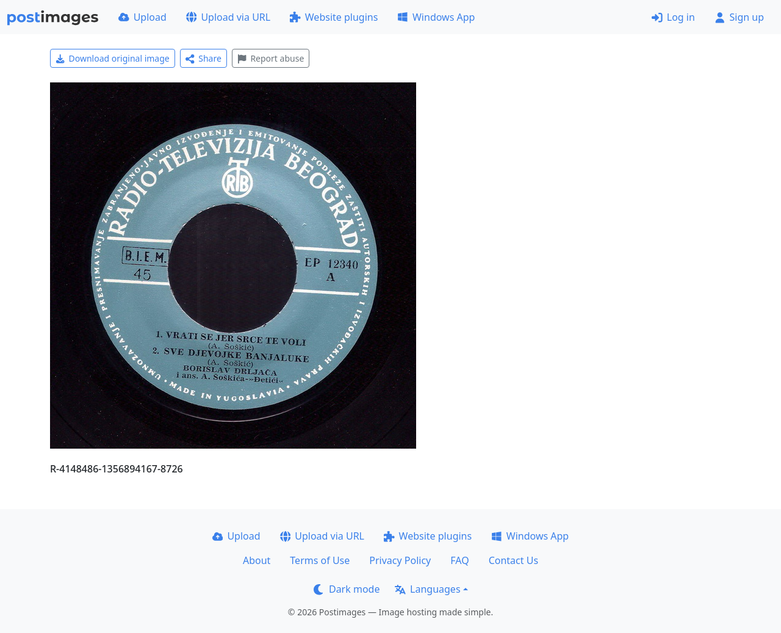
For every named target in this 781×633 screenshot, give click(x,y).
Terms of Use (320, 560)
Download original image (113, 58)
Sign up (739, 17)
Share (203, 58)
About (256, 560)
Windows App (436, 17)
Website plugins (334, 17)
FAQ (459, 560)
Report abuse (270, 58)
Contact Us (513, 560)
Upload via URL (228, 17)
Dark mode (347, 589)
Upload (142, 17)
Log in (673, 17)
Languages (427, 589)
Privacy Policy (400, 560)
